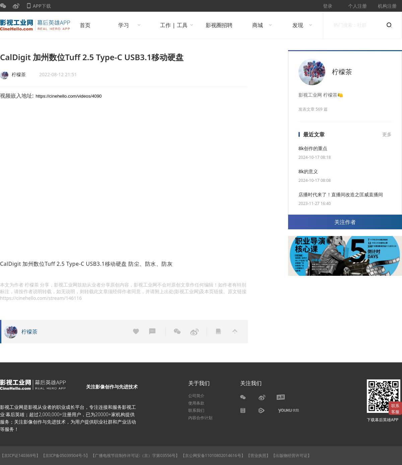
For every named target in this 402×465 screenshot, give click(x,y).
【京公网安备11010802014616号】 (213, 455)
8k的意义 (308, 171)
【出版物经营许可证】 (291, 455)
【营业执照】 (258, 455)
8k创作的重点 (312, 148)
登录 (327, 6)
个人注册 (357, 6)
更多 (387, 134)
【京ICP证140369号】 (20, 455)
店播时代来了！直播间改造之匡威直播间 (340, 194)
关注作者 (345, 222)
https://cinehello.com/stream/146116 (41, 298)
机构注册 (387, 6)
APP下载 (38, 7)
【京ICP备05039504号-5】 (66, 455)
